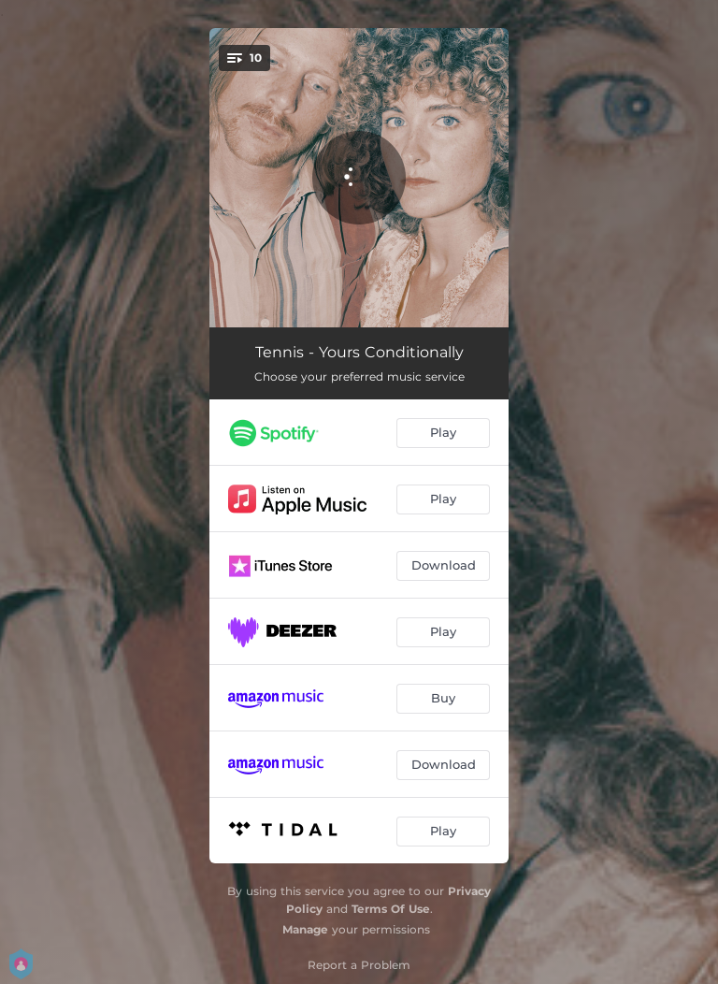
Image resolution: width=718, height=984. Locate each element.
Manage (305, 929)
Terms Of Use (391, 909)
